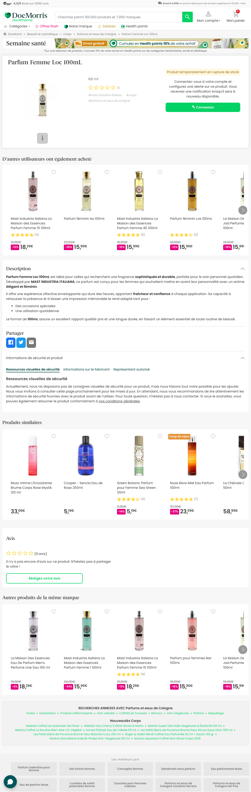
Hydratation (47, 713)
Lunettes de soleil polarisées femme (82, 785)
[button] (208, 16)
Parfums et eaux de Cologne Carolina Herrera (178, 785)
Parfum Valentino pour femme (34, 769)
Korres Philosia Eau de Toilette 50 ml (111, 730)
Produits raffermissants (76, 713)
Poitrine (198, 713)
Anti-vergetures (178, 713)
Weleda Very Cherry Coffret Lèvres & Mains (113, 726)
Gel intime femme (82, 769)
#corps (131, 95)
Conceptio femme (130, 769)
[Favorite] (54, 172)
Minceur (157, 713)
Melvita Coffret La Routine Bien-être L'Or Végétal (48, 730)
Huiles (30, 713)
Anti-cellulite (106, 713)
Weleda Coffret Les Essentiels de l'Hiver (53, 726)
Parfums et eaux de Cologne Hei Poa (226, 785)
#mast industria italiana (105, 95)
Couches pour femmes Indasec (130, 785)
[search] (187, 17)
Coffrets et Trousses (133, 713)
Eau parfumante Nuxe (226, 769)
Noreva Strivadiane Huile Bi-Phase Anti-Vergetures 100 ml (90, 739)
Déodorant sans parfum (178, 769)
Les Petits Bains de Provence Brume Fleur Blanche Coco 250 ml (77, 734)
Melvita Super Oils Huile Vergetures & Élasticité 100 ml (185, 726)
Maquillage (216, 713)
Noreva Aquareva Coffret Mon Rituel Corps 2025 (167, 739)
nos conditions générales (119, 401)
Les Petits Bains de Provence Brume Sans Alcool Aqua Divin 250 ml (187, 730)
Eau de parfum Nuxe (33, 785)
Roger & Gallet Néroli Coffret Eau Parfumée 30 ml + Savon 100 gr (169, 734)
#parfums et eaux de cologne (109, 101)
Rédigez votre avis (44, 578)
